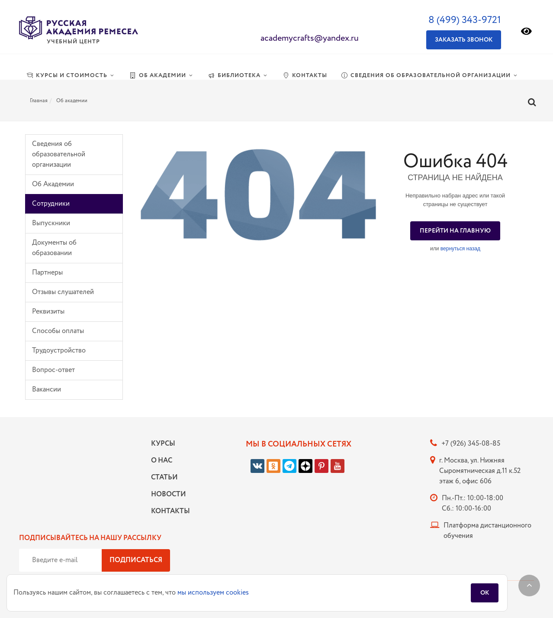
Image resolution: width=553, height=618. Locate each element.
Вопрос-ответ (53, 370)
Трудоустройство (59, 351)
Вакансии (46, 390)
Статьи (164, 477)
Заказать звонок (463, 40)
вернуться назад (460, 249)
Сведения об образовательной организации (58, 154)
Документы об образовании (54, 248)
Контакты (168, 511)
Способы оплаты (58, 331)
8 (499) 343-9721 (464, 20)
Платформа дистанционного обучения (487, 531)
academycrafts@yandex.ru (309, 38)
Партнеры (47, 273)
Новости (168, 494)
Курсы (163, 444)
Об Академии (53, 184)
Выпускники (51, 223)
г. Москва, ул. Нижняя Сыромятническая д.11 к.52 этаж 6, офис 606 (480, 471)
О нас (161, 461)
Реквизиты (48, 312)
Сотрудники (51, 204)
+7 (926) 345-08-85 (470, 444)
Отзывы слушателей (63, 292)
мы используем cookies (213, 593)
